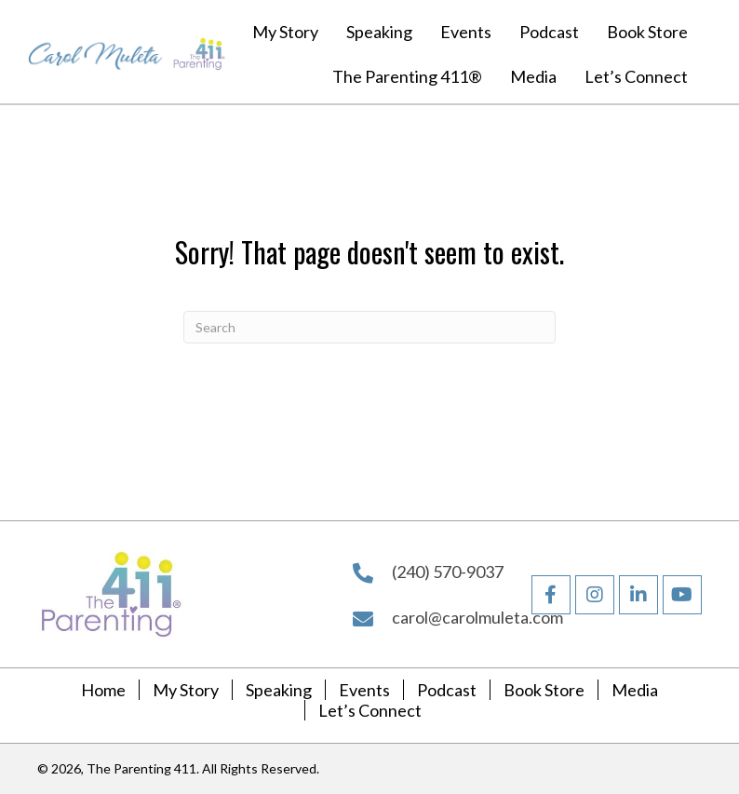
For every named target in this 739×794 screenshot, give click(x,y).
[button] (638, 594)
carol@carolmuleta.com (477, 617)
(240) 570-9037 (448, 571)
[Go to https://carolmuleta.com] (95, 52)
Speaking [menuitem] (279, 690)
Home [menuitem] (103, 690)
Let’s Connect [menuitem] (370, 710)
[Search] (369, 327)
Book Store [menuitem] (544, 690)
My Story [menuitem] (186, 690)
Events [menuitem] (364, 690)
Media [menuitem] (634, 690)
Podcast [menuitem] (447, 690)
